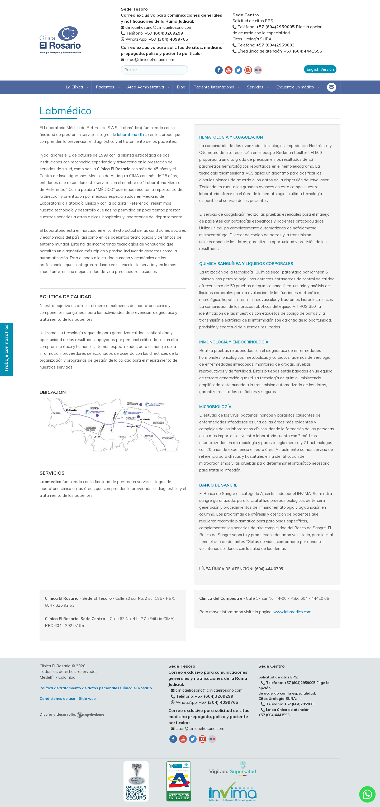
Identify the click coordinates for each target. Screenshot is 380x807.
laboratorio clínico (133, 134)
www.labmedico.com (292, 611)
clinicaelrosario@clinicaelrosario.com (158, 27)
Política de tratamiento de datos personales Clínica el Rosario (96, 688)
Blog (181, 86)
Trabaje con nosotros (6, 348)
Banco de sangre (218, 485)
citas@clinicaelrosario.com (149, 59)
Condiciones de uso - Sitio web (68, 698)
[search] (154, 69)
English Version (320, 69)
